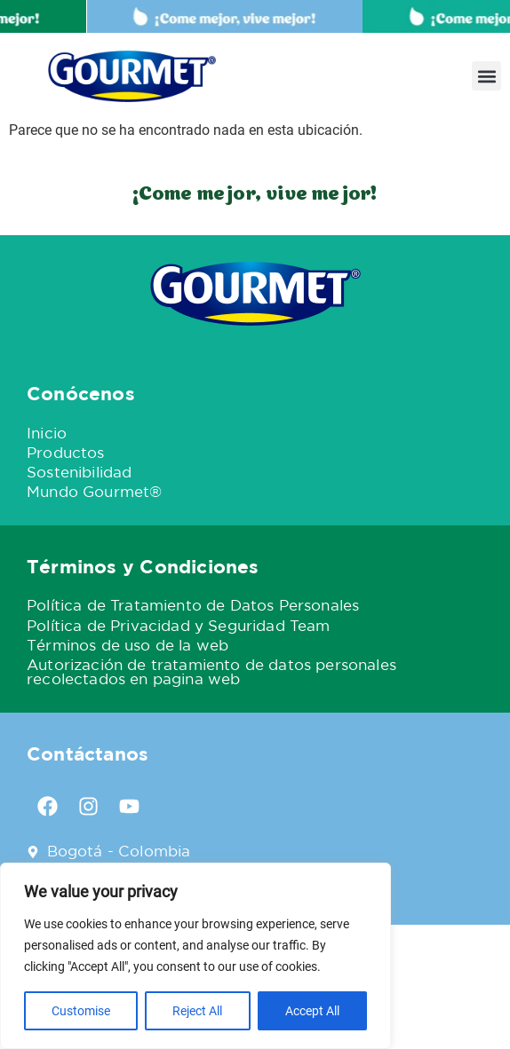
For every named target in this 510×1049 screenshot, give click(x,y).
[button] (486, 76)
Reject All (197, 1011)
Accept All (312, 1011)
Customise (81, 1011)
